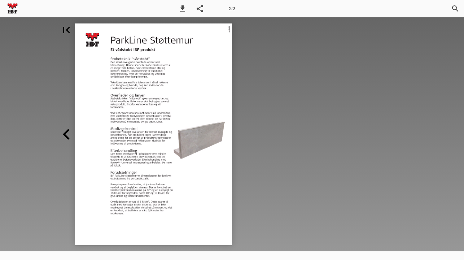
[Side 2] (232, 8)
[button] (182, 8)
